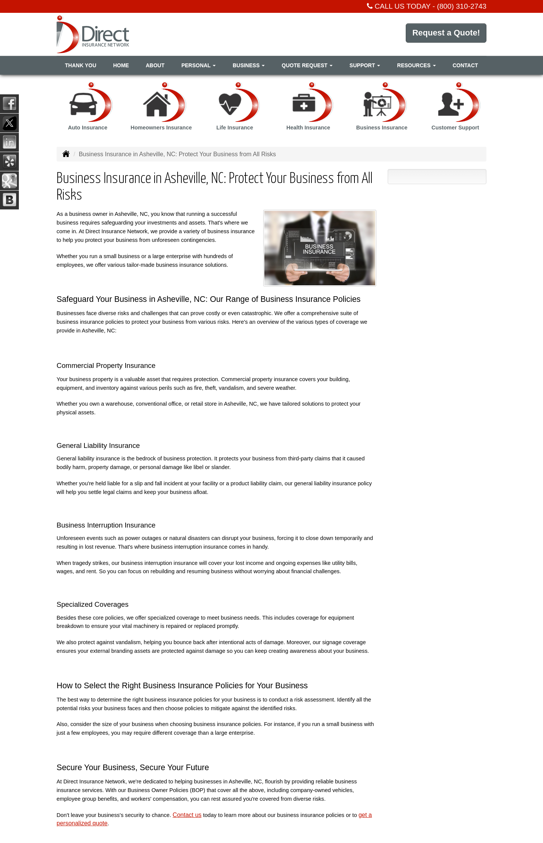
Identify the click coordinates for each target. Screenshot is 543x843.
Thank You (80, 65)
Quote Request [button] (307, 65)
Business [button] (249, 65)
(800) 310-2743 (461, 6)
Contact (465, 65)
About (155, 65)
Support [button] (365, 65)
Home (121, 65)
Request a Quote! (445, 33)
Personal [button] (198, 65)
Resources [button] (416, 65)
